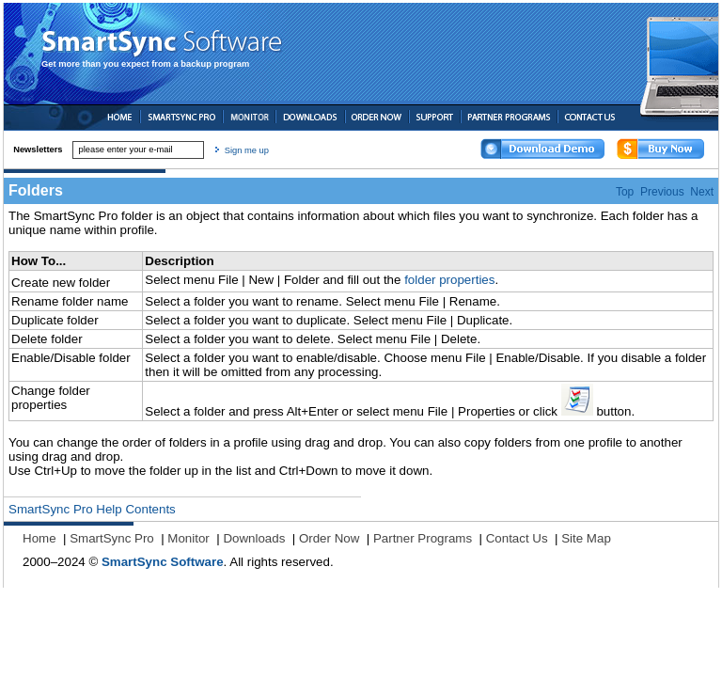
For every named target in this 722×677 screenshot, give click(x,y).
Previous (662, 191)
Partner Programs (422, 538)
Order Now (329, 538)
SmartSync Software (163, 562)
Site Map (586, 538)
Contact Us (517, 538)
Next (702, 191)
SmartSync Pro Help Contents (92, 509)
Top (625, 191)
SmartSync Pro (112, 538)
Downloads (254, 538)
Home (39, 538)
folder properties (449, 280)
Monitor (188, 538)
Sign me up (247, 150)
